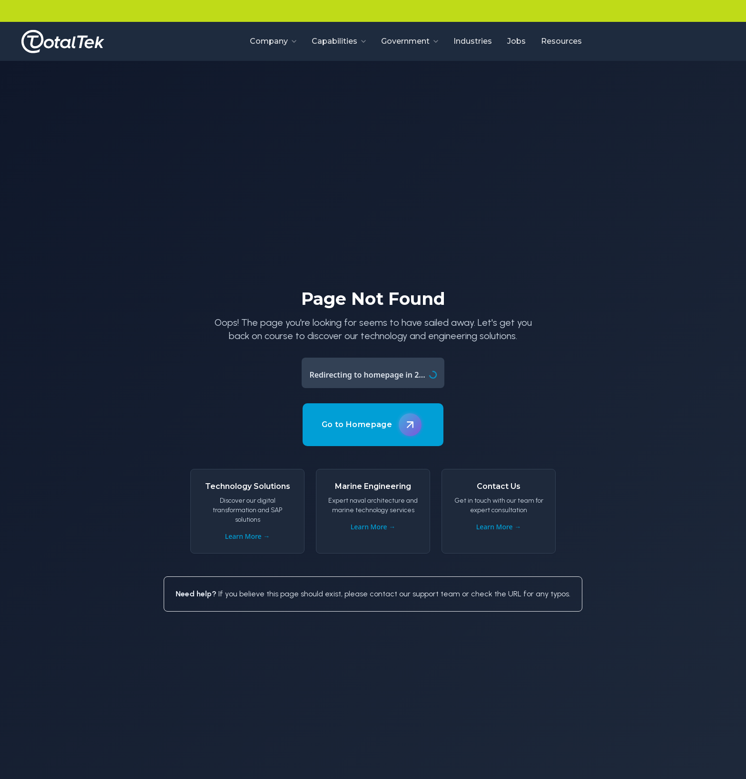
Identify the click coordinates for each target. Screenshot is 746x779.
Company (273, 41)
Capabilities (339, 41)
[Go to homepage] (63, 41)
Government (409, 41)
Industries (472, 41)
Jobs (516, 41)
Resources (561, 41)
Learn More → (247, 536)
